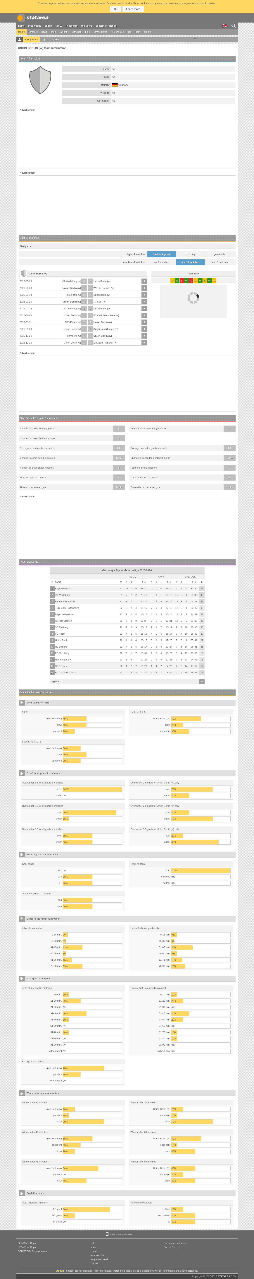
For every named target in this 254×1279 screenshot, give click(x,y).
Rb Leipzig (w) (73, 294)
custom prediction (106, 25)
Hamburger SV (63, 659)
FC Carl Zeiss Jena (65, 672)
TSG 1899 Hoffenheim (67, 608)
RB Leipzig (61, 646)
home (21, 25)
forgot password (99, 1259)
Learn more (133, 9)
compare (33, 31)
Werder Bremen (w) (104, 288)
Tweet (194, 38)
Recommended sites (175, 1243)
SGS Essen (61, 666)
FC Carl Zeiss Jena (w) (106, 315)
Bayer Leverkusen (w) (106, 329)
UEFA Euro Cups (27, 1247)
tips (129, 31)
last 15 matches (219, 262)
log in (44, 39)
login (137, 31)
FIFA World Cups (27, 1243)
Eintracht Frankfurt (65, 601)
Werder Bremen (63, 620)
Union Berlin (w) (102, 281)
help (87, 31)
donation (77, 31)
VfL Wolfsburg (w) (71, 281)
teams (21, 31)
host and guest (161, 254)
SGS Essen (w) (73, 322)
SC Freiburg (61, 627)
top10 (59, 25)
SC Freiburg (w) (72, 308)
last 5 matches (161, 262)
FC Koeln (60, 633)
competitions (100, 31)
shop (53, 31)
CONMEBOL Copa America (32, 1251)
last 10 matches (190, 262)
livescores (72, 25)
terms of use (97, 1255)
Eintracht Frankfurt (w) (105, 342)
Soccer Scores (171, 1247)
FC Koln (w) (100, 301)
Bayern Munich (63, 588)
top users (86, 25)
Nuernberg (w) (73, 335)
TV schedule (117, 31)
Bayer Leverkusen (65, 614)
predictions (34, 25)
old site (147, 31)
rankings (64, 31)
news (44, 31)
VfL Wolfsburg (62, 595)
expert (48, 25)
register (55, 39)
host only (190, 254)
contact (95, 1251)
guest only (219, 254)
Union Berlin (61, 640)
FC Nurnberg (62, 653)
